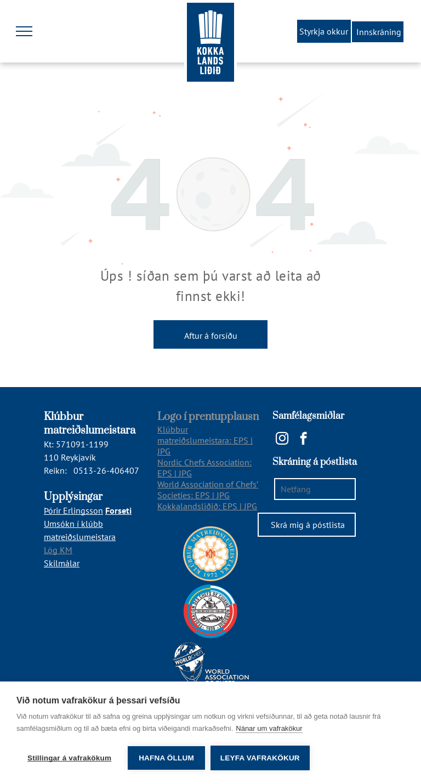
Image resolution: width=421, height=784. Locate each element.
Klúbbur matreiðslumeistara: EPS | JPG (205, 440)
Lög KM (58, 549)
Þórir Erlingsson (73, 510)
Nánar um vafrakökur (269, 728)
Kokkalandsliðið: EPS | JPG (207, 506)
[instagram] (282, 440)
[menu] (24, 31)
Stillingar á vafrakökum (69, 758)
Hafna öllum (166, 758)
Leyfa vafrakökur (260, 758)
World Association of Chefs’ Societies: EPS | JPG (207, 490)
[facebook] (303, 440)
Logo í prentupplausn (208, 417)
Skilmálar (61, 563)
